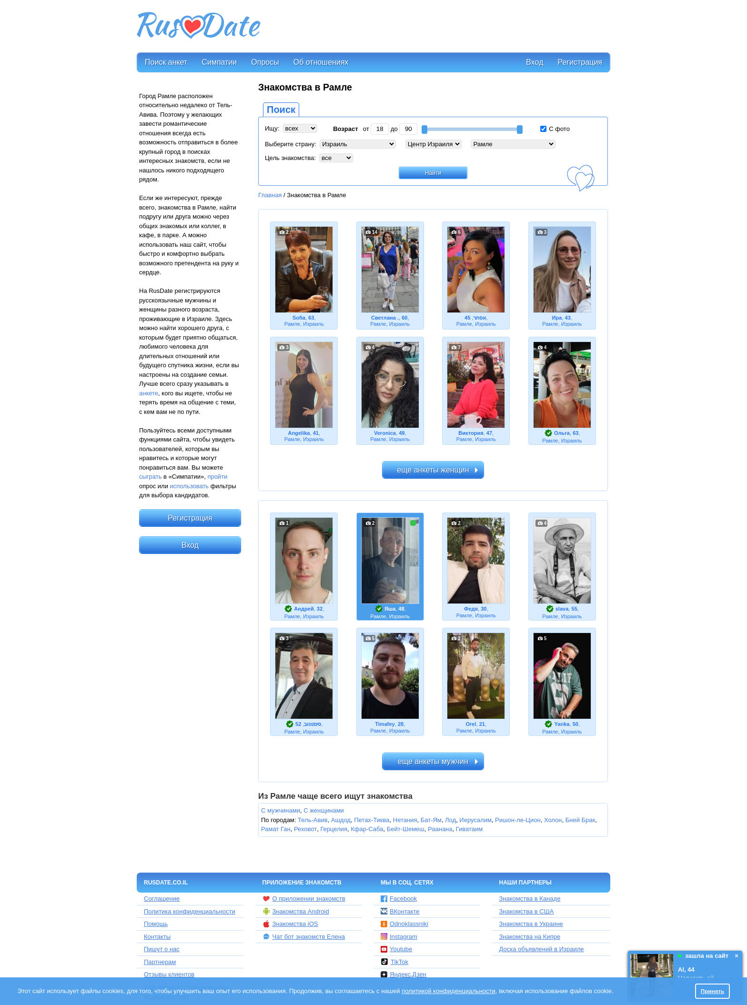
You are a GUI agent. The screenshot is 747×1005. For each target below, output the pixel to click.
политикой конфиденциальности (448, 991)
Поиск (281, 109)
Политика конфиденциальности (189, 911)
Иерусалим (475, 820)
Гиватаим (469, 829)
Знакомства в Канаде (530, 898)
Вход (534, 62)
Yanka (562, 724)
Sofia (299, 318)
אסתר (479, 318)
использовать (189, 486)
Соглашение (162, 898)
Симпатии (219, 62)
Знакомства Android (295, 911)
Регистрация (579, 62)
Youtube (396, 949)
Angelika (299, 433)
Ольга (562, 433)
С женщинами (323, 810)
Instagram (399, 936)
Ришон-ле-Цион (518, 820)
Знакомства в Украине (531, 923)
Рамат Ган (276, 829)
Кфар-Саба (367, 829)
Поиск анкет (166, 62)
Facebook (399, 898)
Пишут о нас (162, 949)
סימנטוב (312, 724)
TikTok (394, 961)
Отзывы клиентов (169, 974)
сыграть (150, 476)
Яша (389, 609)
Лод (450, 820)
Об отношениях (321, 62)
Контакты (157, 936)
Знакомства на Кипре (530, 936)
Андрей (303, 609)
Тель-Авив (312, 820)
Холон (553, 820)
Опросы (265, 62)
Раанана (440, 829)
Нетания (405, 820)
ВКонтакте (400, 911)
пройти (217, 476)
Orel (470, 724)
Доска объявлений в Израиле (541, 949)
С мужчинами (280, 810)
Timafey (385, 724)
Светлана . (385, 318)
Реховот (305, 829)
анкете (148, 393)
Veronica (385, 433)
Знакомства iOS (290, 924)
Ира (557, 318)
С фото (555, 128)
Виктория (470, 433)
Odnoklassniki (404, 923)
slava (562, 609)
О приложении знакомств (303, 899)
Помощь (156, 923)
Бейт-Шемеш (405, 829)
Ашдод (341, 820)
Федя (471, 609)
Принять (713, 991)
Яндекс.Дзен (403, 974)
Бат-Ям (431, 820)
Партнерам (160, 961)
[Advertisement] (436, 26)
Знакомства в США (526, 911)
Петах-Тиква (371, 820)
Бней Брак (580, 820)
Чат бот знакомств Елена (303, 936)
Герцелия (333, 829)
